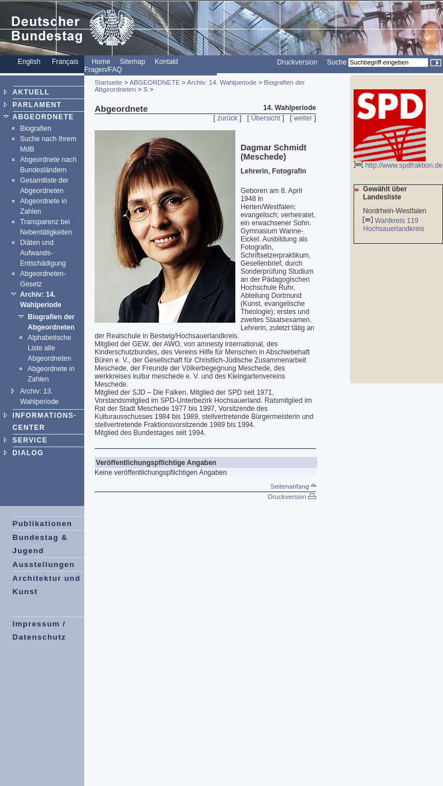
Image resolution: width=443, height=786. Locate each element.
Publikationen (43, 523)
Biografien (35, 128)
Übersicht (265, 118)
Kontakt (166, 62)
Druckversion (297, 62)
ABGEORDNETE (43, 117)
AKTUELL (31, 92)
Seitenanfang (293, 486)
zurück (227, 118)
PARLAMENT (37, 105)
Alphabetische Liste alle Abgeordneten (49, 348)
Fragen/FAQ (103, 70)
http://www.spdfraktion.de (398, 162)
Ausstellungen (44, 564)
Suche (337, 62)
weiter (303, 118)
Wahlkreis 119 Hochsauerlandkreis (394, 225)
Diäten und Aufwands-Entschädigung (43, 253)
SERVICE (30, 440)
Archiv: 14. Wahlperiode (222, 82)
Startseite (108, 82)
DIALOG (28, 453)
